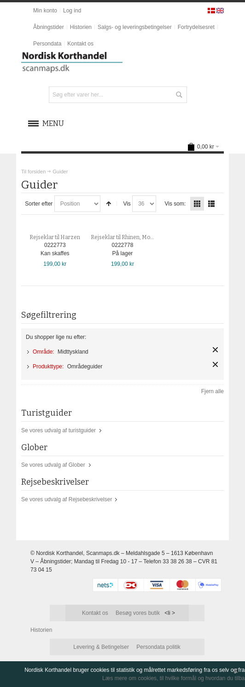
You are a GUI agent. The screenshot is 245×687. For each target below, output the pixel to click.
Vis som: (175, 203)
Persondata (47, 43)
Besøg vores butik (138, 613)
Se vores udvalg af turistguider (58, 430)
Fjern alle (212, 391)
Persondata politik (158, 647)
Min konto (45, 10)
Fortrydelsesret (196, 27)
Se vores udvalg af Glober (53, 465)
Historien (81, 27)
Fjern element (215, 350)
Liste (211, 204)
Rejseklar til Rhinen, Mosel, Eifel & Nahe (141, 237)
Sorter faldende (109, 204)
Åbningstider (48, 27)
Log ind (72, 10)
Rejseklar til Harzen (54, 237)
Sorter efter (38, 203)
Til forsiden (33, 171)
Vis (126, 203)
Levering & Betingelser (101, 647)
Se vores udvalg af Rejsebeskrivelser (66, 499)
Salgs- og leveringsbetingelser (135, 27)
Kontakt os (80, 43)
